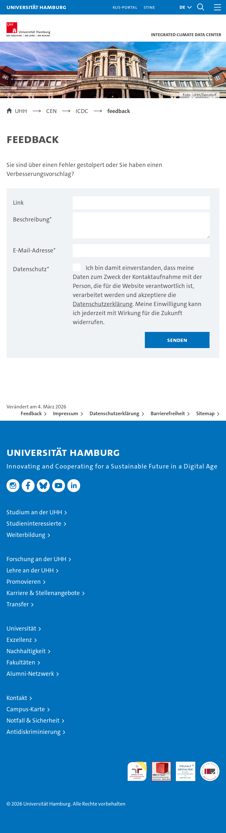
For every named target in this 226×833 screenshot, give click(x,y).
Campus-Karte (25, 709)
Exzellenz (19, 640)
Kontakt (16, 698)
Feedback (31, 413)
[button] (184, 7)
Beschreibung (32, 219)
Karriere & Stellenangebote (43, 593)
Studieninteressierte (33, 523)
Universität (21, 628)
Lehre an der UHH (30, 570)
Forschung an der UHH (36, 559)
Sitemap (205, 413)
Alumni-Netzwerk (30, 674)
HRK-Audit (182, 768)
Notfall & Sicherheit (32, 720)
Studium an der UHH (34, 512)
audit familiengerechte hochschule (137, 771)
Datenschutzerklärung (103, 304)
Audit (158, 765)
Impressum (65, 413)
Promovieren (23, 582)
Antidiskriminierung (33, 732)
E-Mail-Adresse (34, 250)
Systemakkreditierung (210, 765)
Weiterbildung (25, 535)
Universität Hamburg (36, 7)
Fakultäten (20, 662)
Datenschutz (31, 269)
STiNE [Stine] (149, 7)
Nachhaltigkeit (26, 651)
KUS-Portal (125, 7)
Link (18, 203)
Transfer (17, 604)
